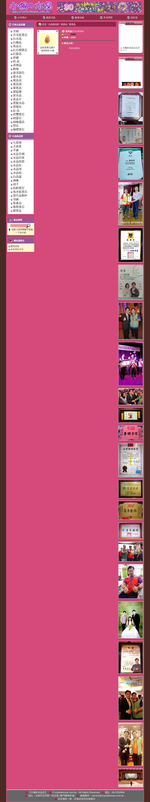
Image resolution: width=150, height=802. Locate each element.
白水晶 (17, 38)
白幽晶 (17, 42)
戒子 (16, 184)
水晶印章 (18, 157)
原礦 (17, 57)
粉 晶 (16, 61)
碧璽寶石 (18, 114)
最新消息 (48, 17)
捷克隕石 (18, 72)
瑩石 (16, 125)
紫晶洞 (17, 84)
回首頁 (132, 17)
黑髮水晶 (18, 102)
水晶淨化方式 (16, 249)
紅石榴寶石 (20, 50)
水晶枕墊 (18, 161)
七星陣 (17, 142)
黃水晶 (17, 95)
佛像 (16, 180)
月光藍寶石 (20, 34)
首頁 (44, 24)
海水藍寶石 (20, 191)
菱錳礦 (17, 91)
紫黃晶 (17, 87)
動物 (16, 68)
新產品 (17, 203)
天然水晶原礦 (17, 24)
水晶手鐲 (18, 153)
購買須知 (14, 246)
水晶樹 (17, 172)
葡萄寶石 (18, 206)
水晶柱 (17, 165)
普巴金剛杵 (20, 195)
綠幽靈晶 (18, 121)
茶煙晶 (17, 65)
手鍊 (16, 150)
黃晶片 (17, 99)
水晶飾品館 (16, 136)
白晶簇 (17, 176)
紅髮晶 (17, 53)
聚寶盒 (17, 210)
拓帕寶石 (18, 188)
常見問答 (106, 17)
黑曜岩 (17, 106)
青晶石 (17, 46)
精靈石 (17, 118)
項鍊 (16, 199)
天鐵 (16, 31)
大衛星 (17, 146)
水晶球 (17, 169)
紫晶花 (17, 80)
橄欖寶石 (18, 129)
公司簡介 (20, 17)
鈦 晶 (16, 110)
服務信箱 (77, 17)
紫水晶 (17, 76)
